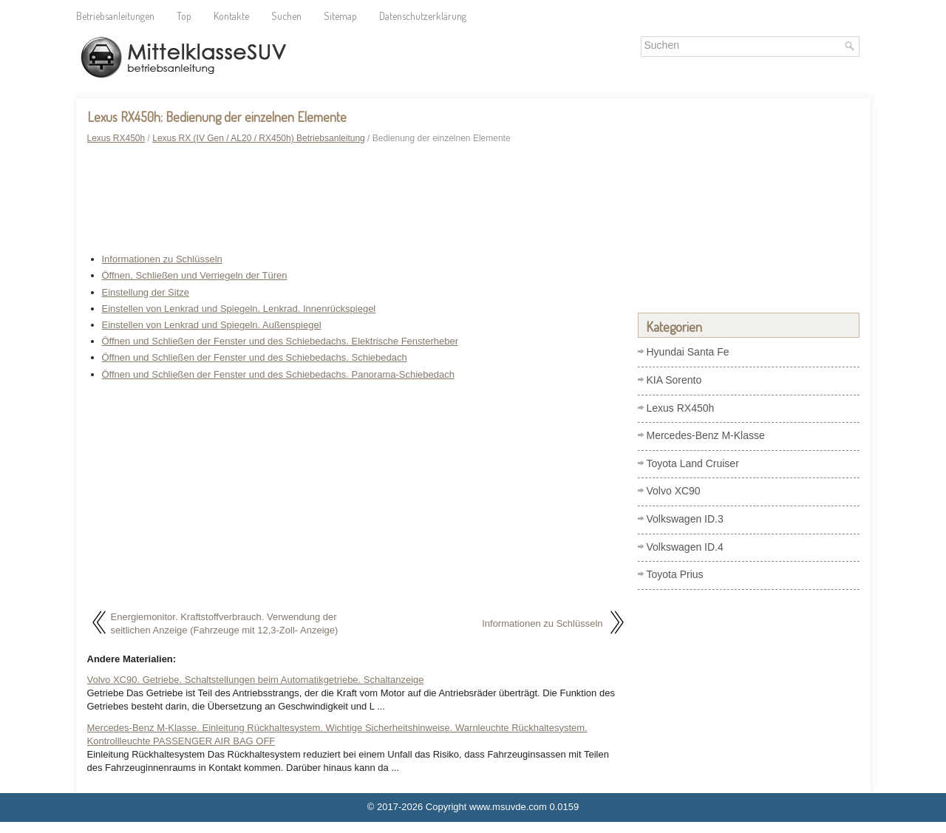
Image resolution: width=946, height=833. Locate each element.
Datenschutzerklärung (422, 16)
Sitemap (340, 16)
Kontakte (231, 16)
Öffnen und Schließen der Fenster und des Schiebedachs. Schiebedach (254, 357)
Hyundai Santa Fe (688, 352)
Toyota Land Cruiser (693, 463)
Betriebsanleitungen (115, 16)
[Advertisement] (357, 201)
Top (184, 16)
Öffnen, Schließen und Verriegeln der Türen (194, 275)
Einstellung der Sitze (146, 292)
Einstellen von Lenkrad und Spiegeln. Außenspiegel (211, 324)
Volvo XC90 (674, 491)
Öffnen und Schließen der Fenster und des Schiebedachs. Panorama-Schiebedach (278, 374)
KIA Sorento (674, 380)
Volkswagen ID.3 (685, 519)
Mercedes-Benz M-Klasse (706, 435)
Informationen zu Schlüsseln (162, 259)
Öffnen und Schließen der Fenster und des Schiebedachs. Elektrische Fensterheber (280, 341)
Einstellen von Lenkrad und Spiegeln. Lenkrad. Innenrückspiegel (239, 308)
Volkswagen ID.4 (685, 547)
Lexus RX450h (116, 138)
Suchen (286, 16)
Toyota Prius (675, 574)
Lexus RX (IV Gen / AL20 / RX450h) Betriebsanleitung (258, 138)
